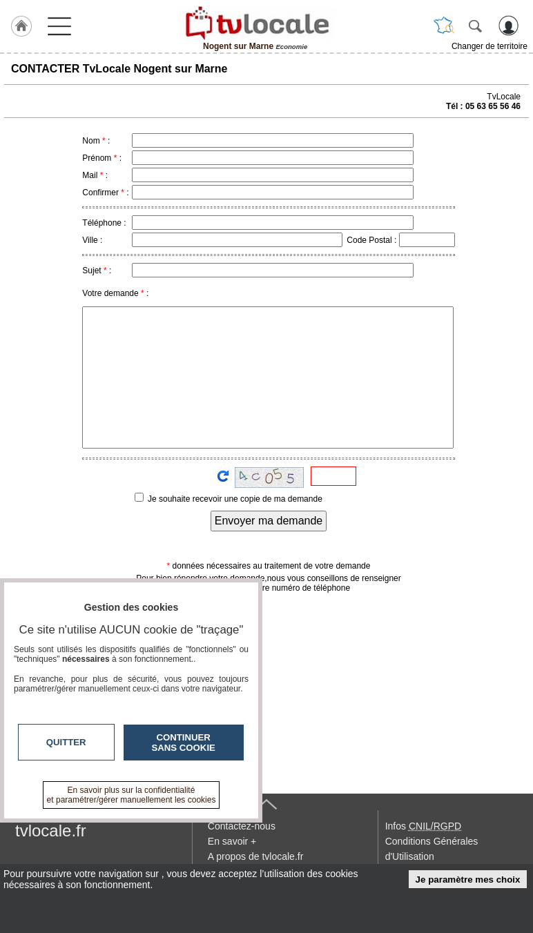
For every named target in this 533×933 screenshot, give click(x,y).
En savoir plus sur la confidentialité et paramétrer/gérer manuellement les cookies (131, 795)
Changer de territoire (489, 46)
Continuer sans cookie (183, 742)
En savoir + (232, 841)
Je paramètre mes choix (468, 879)
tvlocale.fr (50, 830)
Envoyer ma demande (269, 521)
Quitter (66, 742)
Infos (423, 826)
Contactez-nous (241, 826)
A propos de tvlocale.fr (256, 856)
